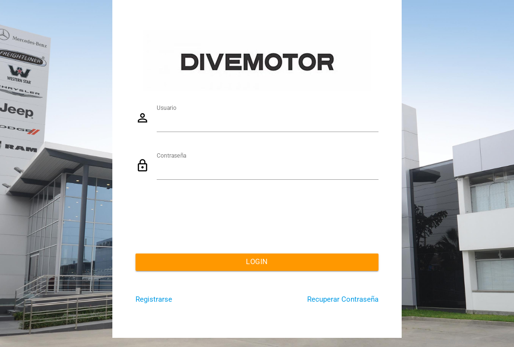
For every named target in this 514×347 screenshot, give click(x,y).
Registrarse (153, 299)
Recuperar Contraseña (343, 299)
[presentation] (208, 218)
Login (257, 262)
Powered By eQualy (450, 341)
